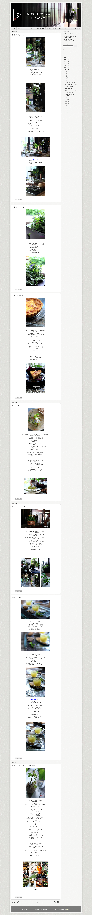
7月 (66, 78)
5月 (66, 97)
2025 (65, 53)
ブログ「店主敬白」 (29, 28)
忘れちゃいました (17, 597)
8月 (66, 77)
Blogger (67, 909)
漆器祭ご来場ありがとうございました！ (24, 765)
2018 (65, 67)
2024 (65, 55)
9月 (66, 75)
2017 (65, 108)
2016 (65, 110)
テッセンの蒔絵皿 (17, 295)
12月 (66, 69)
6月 (66, 80)
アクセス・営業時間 (75, 28)
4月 (66, 99)
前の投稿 (56, 902)
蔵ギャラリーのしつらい (19, 506)
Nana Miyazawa (40, 28)
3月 (66, 101)
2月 (66, 103)
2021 (65, 61)
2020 (65, 63)
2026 (65, 51)
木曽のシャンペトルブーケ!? (20, 207)
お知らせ (20, 28)
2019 (65, 65)
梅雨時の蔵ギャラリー (18, 35)
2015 (65, 112)
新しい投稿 (15, 902)
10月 (66, 73)
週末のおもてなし (17, 405)
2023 (65, 57)
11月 (66, 71)
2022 (65, 59)
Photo (54, 28)
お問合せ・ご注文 (63, 28)
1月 (66, 105)
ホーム (13, 28)
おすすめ (49, 28)
